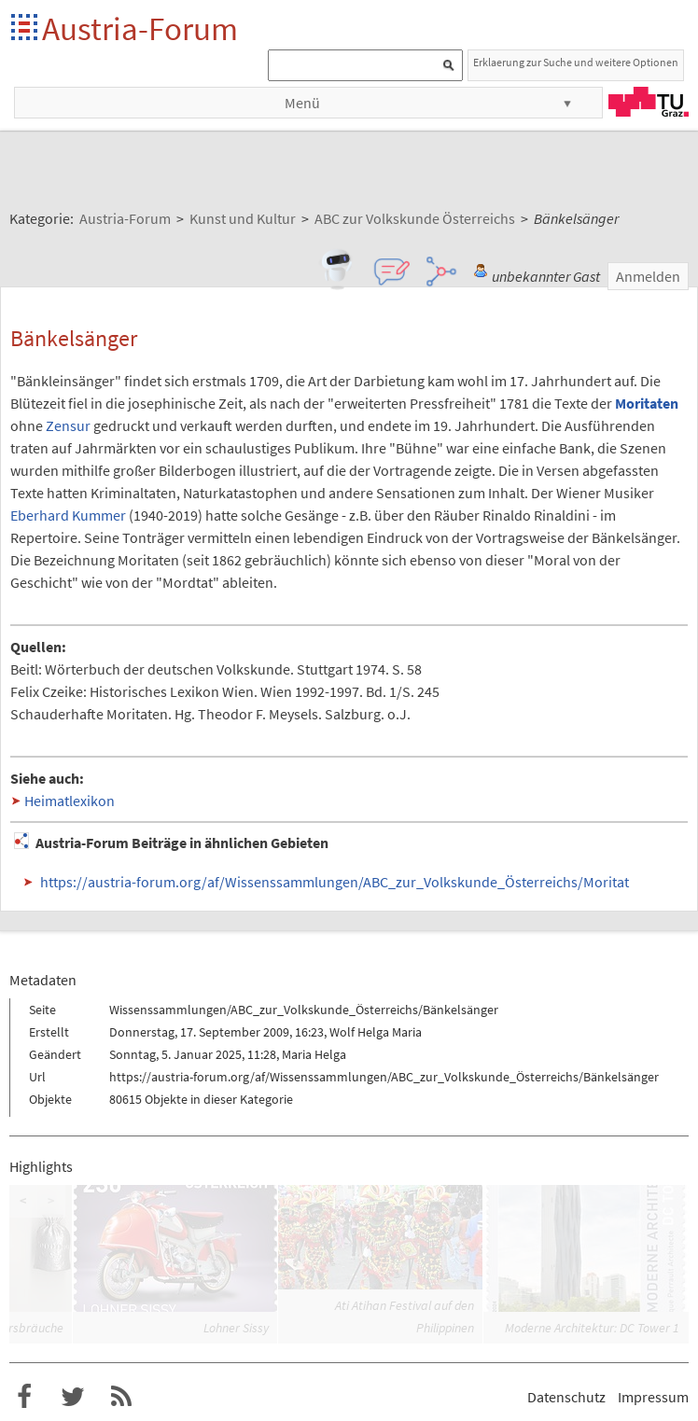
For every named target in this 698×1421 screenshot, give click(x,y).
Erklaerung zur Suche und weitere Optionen (575, 62)
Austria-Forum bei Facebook (24, 1397)
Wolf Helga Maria (375, 1032)
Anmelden (648, 276)
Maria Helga (314, 1054)
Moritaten (646, 403)
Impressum (653, 1396)
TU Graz (648, 102)
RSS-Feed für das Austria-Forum (121, 1397)
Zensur (68, 425)
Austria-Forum (140, 28)
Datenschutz (566, 1396)
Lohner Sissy (236, 1327)
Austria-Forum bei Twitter (73, 1397)
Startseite (25, 28)
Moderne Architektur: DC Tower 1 (592, 1327)
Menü (302, 102)
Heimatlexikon (69, 800)
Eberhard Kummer (68, 515)
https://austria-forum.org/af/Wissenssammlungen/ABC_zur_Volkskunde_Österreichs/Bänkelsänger (384, 1076)
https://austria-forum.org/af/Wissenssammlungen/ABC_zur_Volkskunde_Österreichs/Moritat (334, 881)
